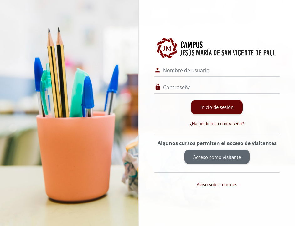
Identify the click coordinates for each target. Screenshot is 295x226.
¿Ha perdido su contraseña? (217, 123)
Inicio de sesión (217, 107)
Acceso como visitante (217, 157)
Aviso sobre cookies (217, 184)
